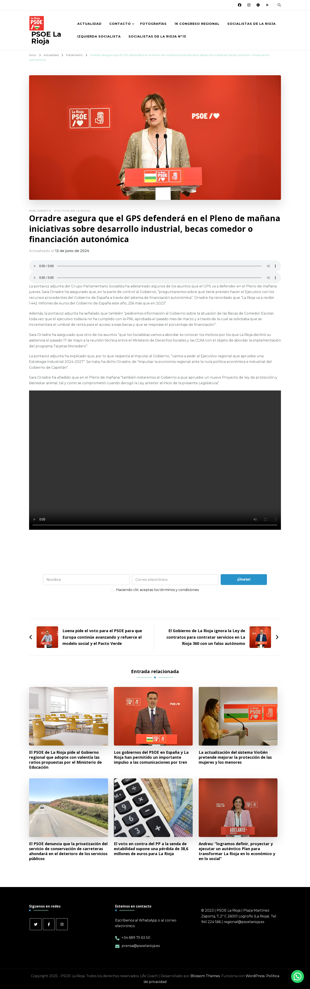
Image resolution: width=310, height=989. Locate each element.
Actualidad (89, 24)
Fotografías (153, 24)
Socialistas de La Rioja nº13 (157, 36)
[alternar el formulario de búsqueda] (279, 5)
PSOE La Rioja (46, 37)
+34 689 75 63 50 (136, 938)
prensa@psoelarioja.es (141, 946)
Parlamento (40, 210)
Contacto (120, 24)
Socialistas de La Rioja (251, 24)
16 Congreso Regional (197, 24)
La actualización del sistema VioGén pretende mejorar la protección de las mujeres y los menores (235, 757)
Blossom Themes (205, 976)
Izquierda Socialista (99, 36)
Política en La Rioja (72, 210)
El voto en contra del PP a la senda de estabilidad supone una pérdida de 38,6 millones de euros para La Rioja (151, 848)
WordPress (255, 976)
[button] (297, 976)
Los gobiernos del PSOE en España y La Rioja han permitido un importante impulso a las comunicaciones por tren (151, 757)
